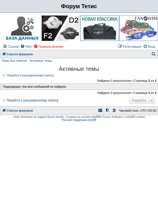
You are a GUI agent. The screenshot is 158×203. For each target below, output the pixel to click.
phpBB (95, 116)
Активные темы (41, 60)
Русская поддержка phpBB (79, 120)
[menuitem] (26, 46)
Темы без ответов (14, 60)
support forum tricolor (50, 116)
